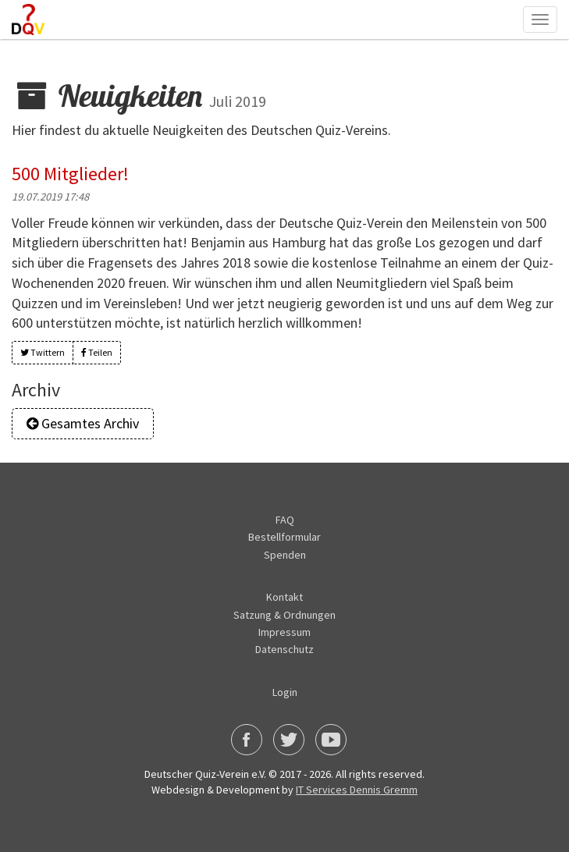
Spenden (285, 555)
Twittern (42, 352)
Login (284, 692)
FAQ (285, 520)
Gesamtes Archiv (83, 423)
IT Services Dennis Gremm (357, 790)
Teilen (96, 352)
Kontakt (284, 597)
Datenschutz (284, 649)
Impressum (284, 632)
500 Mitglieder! (70, 174)
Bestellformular (284, 537)
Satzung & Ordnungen (284, 615)
